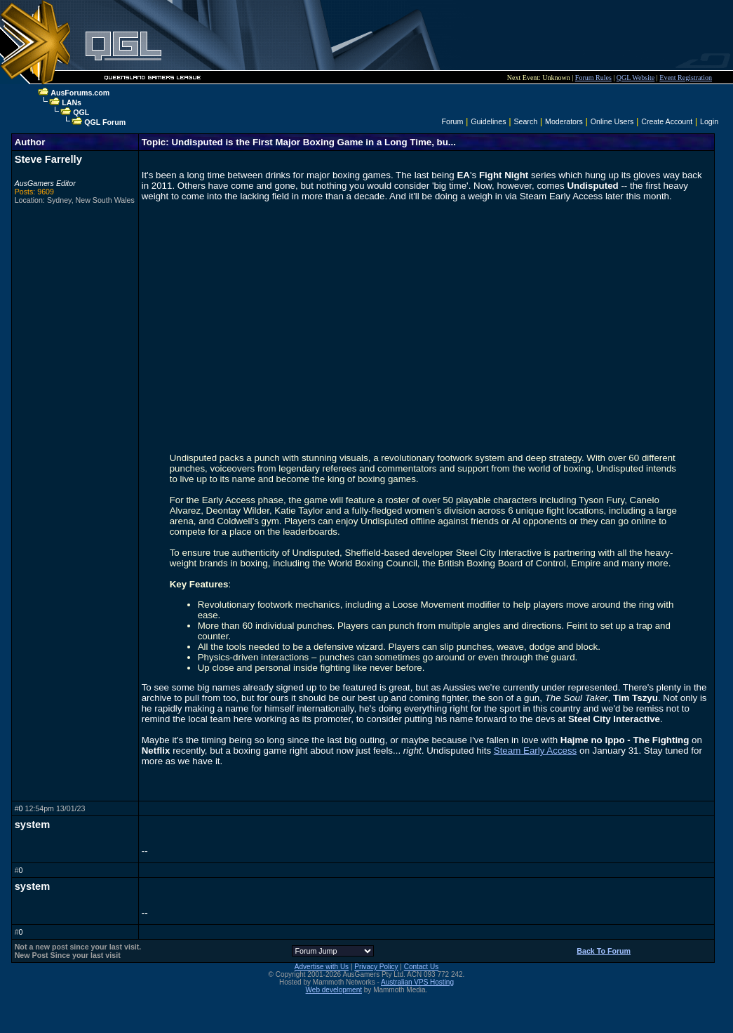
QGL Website (635, 77)
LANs (71, 102)
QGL (81, 112)
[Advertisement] (418, 35)
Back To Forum (604, 951)
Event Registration (685, 77)
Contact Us (421, 967)
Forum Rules (593, 77)
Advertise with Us (322, 967)
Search (525, 121)
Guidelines (488, 121)
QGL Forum (105, 122)
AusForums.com (80, 92)
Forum (452, 121)
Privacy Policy (376, 967)
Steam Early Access (535, 750)
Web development (334, 990)
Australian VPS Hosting (417, 982)
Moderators (564, 121)
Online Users (612, 121)
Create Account (666, 121)
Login (709, 121)
